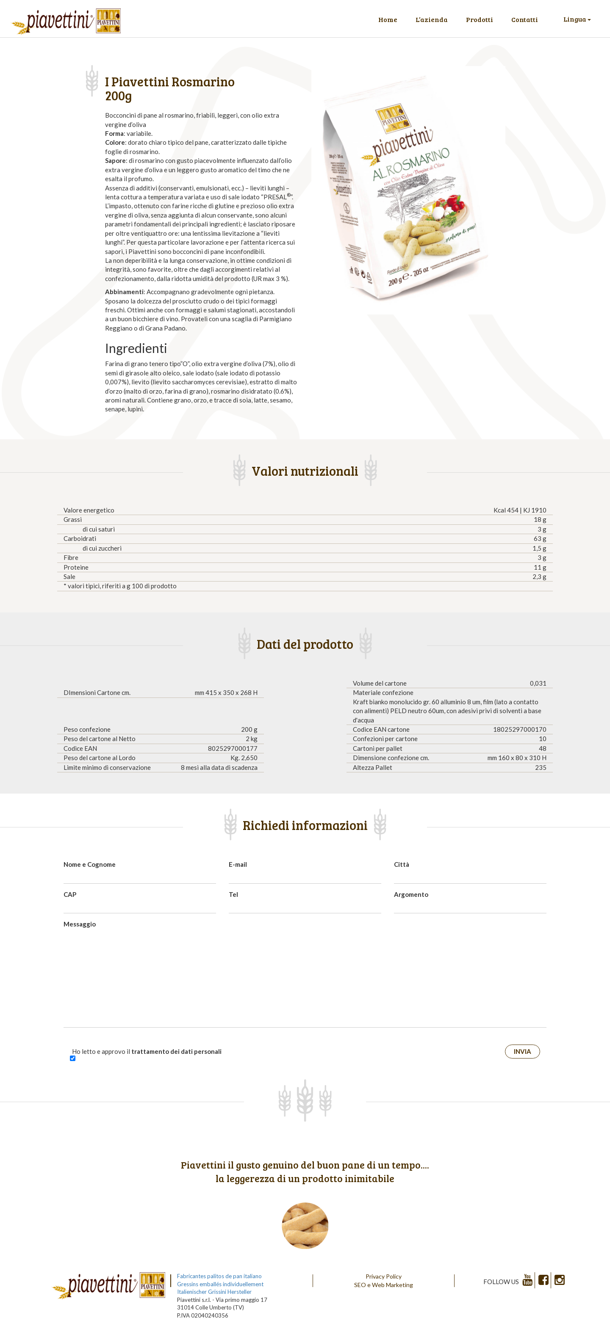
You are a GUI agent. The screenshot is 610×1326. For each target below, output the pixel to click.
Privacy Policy (384, 1276)
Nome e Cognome (90, 864)
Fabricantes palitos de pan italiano (219, 1276)
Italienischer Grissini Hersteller (214, 1291)
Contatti (524, 19)
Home (387, 19)
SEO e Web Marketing (383, 1284)
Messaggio (80, 924)
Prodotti (479, 19)
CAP (70, 894)
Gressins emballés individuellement (220, 1284)
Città (401, 864)
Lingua (577, 18)
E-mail (238, 864)
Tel (233, 894)
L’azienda (432, 19)
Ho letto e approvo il (147, 1051)
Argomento (411, 894)
